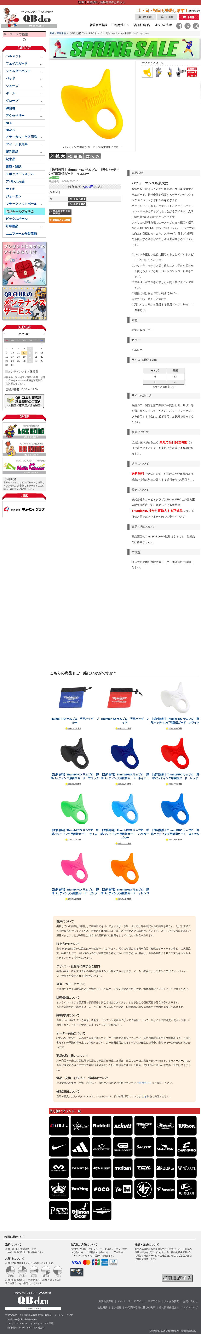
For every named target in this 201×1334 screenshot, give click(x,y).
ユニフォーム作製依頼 (21, 233)
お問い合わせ (190, 1301)
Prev (4, 334)
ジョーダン (13, 196)
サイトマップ (190, 1307)
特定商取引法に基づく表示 (140, 1307)
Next (43, 334)
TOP (52, 33)
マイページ (123, 1301)
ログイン (139, 1301)
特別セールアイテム (20, 211)
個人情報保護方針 (169, 1307)
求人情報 (116, 1307)
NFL (9, 123)
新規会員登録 (106, 1301)
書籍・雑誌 (13, 166)
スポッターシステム (20, 174)
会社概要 (103, 1307)
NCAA (10, 129)
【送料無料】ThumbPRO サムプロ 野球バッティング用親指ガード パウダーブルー (124, 834)
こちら (145, 1096)
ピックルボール (17, 218)
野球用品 (61, 33)
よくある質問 (171, 1301)
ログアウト (154, 1301)
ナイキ (10, 189)
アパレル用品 (15, 181)
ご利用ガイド (144, 1083)
